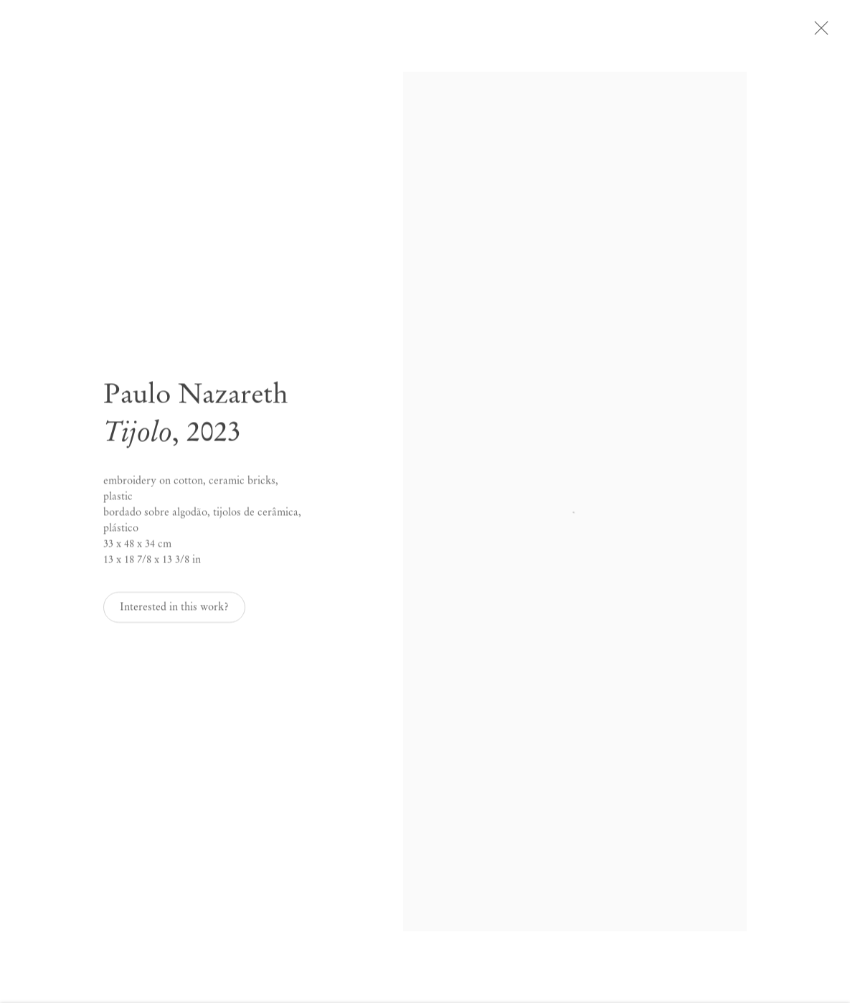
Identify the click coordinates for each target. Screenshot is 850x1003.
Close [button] (823, 32)
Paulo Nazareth (195, 398)
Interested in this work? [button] (174, 611)
